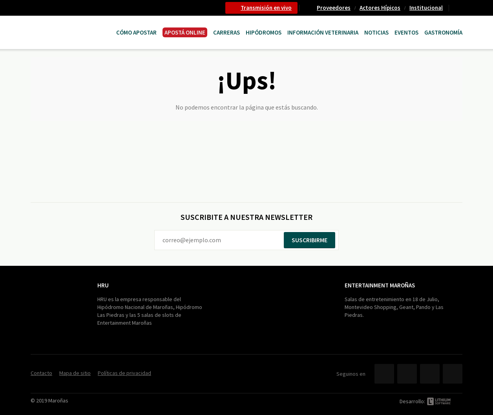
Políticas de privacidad (124, 373)
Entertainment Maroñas (380, 285)
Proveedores (334, 7)
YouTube (430, 374)
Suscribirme (309, 240)
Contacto (458, 8)
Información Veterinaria (322, 32)
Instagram (452, 374)
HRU (103, 285)
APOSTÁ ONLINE (184, 32)
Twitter (407, 374)
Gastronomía (443, 32)
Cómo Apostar (136, 32)
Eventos (406, 32)
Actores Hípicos (380, 7)
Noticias (376, 32)
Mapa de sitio (75, 373)
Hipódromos (263, 32)
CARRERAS (226, 32)
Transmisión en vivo (266, 7)
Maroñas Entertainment (70, 24)
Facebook (384, 374)
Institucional (426, 7)
